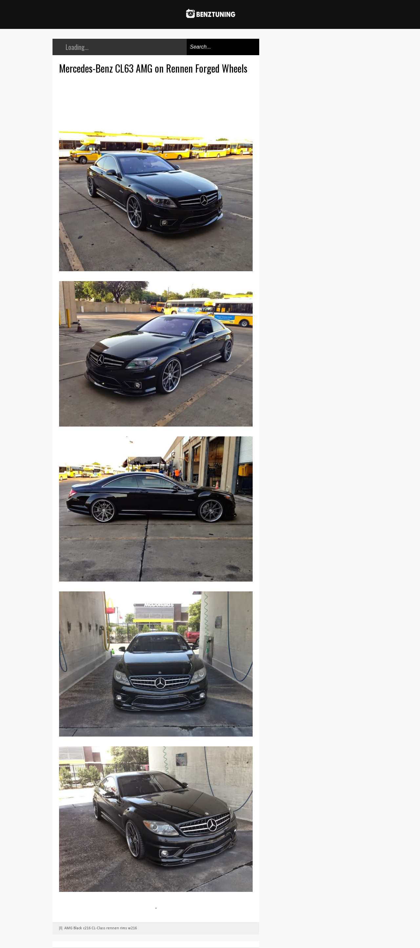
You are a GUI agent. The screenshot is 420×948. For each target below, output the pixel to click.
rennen (112, 928)
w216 (132, 928)
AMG (68, 928)
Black (78, 928)
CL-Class (98, 928)
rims (123, 928)
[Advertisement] (157, 99)
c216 (87, 928)
